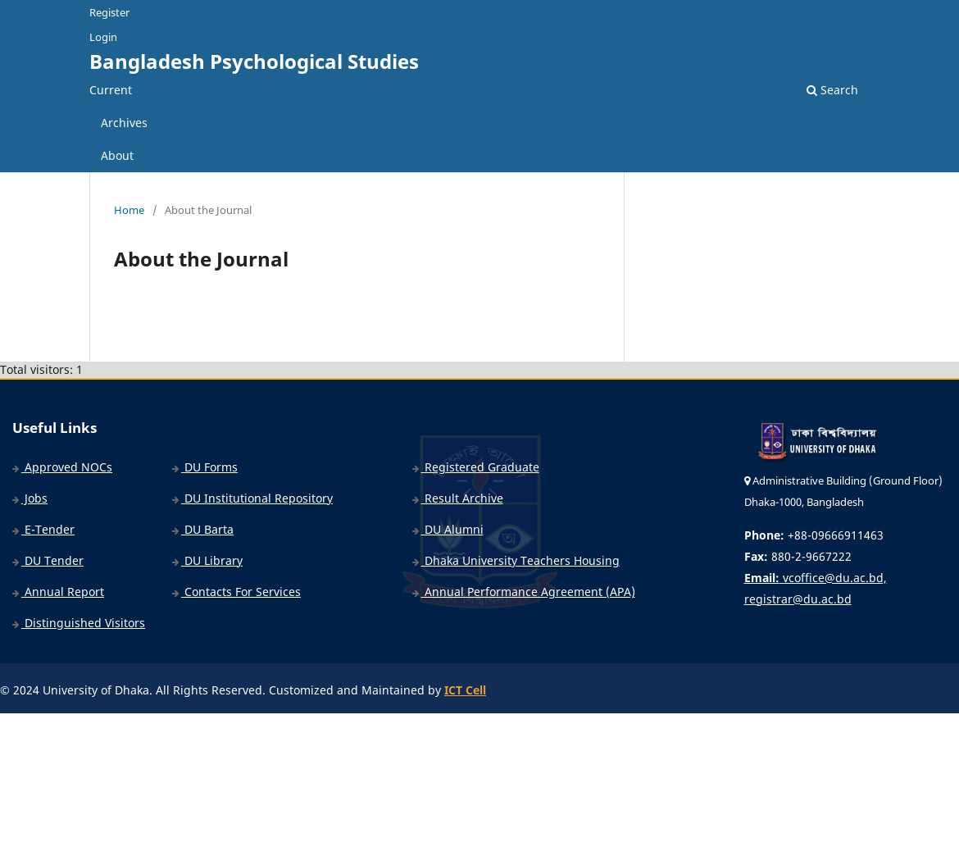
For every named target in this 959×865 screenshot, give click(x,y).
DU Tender (48, 560)
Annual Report (58, 591)
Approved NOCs (62, 467)
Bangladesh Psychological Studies (254, 61)
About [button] (117, 155)
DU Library (207, 560)
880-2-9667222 (798, 556)
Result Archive (457, 498)
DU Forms (205, 467)
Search (832, 90)
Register (109, 12)
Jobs (30, 498)
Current (110, 90)
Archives (124, 122)
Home (129, 210)
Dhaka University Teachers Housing (516, 560)
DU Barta (203, 529)
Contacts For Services (236, 591)
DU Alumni (448, 529)
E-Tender (43, 529)
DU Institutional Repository (252, 498)
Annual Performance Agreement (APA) (523, 591)
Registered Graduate (475, 467)
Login (103, 37)
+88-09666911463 (814, 535)
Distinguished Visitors (78, 623)
